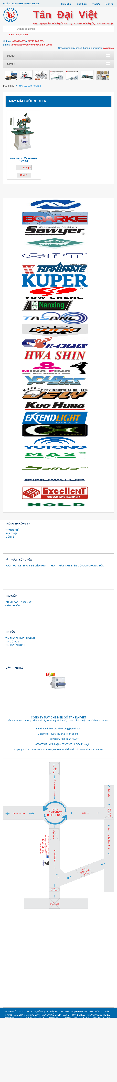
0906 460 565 (57, 798)
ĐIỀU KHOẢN (12, 670)
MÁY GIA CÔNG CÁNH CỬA (68, 114)
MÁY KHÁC (86, 113)
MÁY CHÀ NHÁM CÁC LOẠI (26, 1079)
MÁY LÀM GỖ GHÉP (51, 1079)
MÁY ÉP (66, 1079)
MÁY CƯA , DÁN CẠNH (37, 1076)
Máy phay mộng (12, 74)
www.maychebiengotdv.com (48, 813)
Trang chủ (65, 4)
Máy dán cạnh (49, 62)
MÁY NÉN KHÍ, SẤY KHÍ (49, 114)
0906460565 (18, 3)
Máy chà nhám (49, 72)
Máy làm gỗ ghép (68, 74)
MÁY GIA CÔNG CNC (15, 1076)
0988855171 (42, 808)
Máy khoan (31, 72)
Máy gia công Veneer (12, 103)
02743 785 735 (33, 3)
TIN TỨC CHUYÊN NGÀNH (20, 702)
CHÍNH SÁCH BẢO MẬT (18, 666)
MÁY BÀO (54, 1076)
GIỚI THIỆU (11, 597)
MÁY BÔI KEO (79, 1079)
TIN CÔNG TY (13, 706)
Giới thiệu (82, 4)
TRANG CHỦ (12, 594)
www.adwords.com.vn (91, 813)
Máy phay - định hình (86, 63)
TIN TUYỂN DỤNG (15, 709)
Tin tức (96, 4)
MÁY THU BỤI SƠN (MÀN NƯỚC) (30, 116)
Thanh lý (12, 124)
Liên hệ (109, 4)
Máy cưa (31, 62)
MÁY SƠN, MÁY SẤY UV (86, 103)
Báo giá (26, 232)
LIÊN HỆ (9, 601)
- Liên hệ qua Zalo (17, 34)
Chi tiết (24, 239)
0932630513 (68, 808)
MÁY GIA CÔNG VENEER (99, 1079)
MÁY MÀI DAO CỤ (12, 114)
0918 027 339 (57, 803)
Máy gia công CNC (12, 63)
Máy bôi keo (12, 83)
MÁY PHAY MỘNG (93, 1076)
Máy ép (87, 72)
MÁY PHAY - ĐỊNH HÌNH (71, 1076)
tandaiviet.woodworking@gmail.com (31, 44)
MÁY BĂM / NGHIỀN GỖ (68, 103)
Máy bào (68, 62)
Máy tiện (31, 102)
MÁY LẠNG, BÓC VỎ (49, 103)
